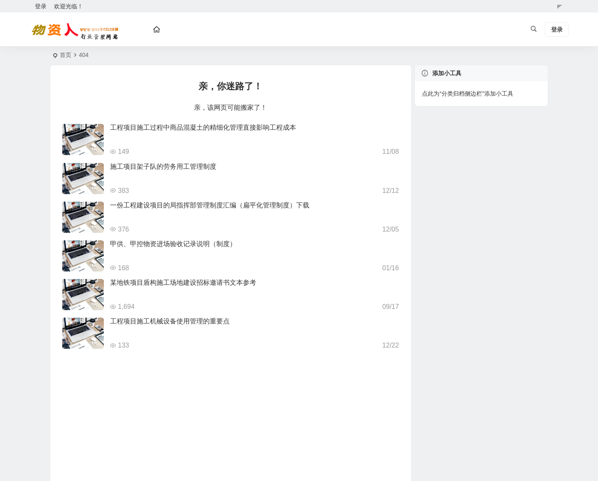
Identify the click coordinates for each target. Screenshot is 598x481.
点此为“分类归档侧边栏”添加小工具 (467, 93)
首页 (65, 55)
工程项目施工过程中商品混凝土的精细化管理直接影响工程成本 (203, 127)
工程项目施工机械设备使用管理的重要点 (170, 321)
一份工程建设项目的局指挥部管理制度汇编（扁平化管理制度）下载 (209, 205)
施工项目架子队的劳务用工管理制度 (163, 166)
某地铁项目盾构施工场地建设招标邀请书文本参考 (183, 282)
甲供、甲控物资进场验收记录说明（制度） (173, 243)
